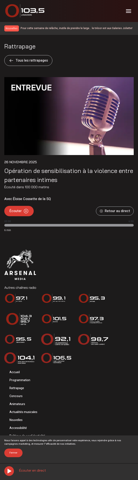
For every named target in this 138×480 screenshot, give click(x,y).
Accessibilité (18, 428)
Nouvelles (16, 420)
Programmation (19, 380)
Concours (16, 396)
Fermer (13, 453)
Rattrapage (16, 388)
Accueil (14, 372)
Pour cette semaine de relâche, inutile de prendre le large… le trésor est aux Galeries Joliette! (76, 28)
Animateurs (17, 404)
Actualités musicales (23, 412)
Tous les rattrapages (28, 60)
